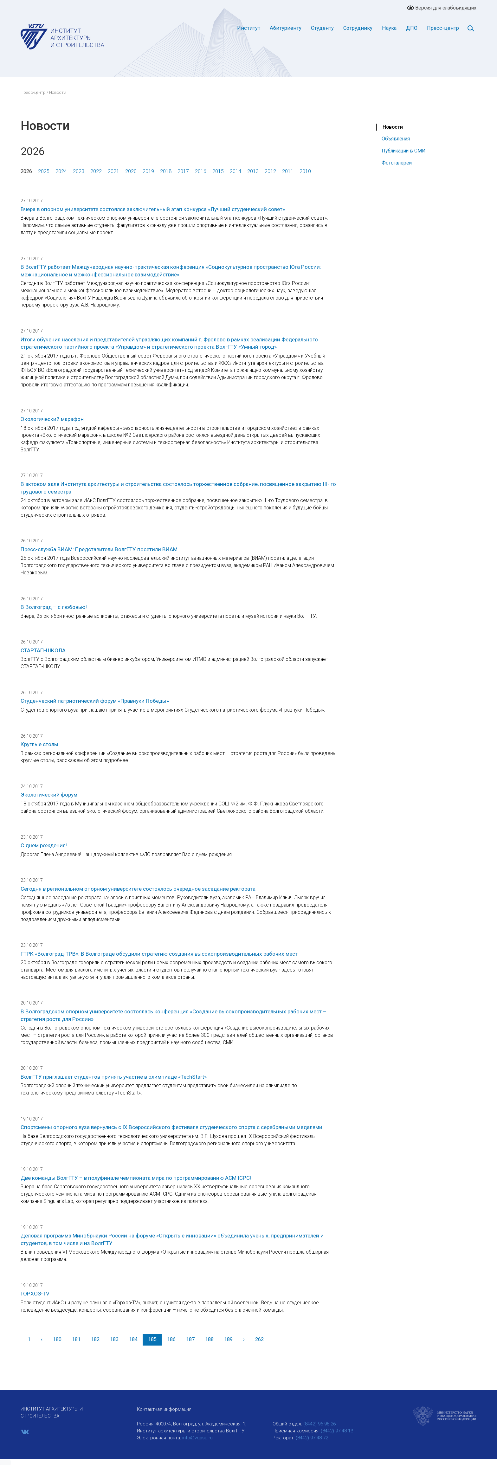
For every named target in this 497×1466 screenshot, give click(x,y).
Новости (393, 127)
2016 (200, 171)
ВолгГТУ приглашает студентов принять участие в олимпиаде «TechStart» (114, 1077)
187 (190, 1339)
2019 (148, 171)
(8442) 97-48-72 (312, 1438)
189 (228, 1339)
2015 (218, 171)
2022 (96, 171)
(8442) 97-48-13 (337, 1431)
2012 (270, 171)
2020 (131, 171)
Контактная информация (164, 1409)
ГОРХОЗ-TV (35, 1293)
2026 (26, 171)
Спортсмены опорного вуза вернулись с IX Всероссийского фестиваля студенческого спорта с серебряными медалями (171, 1127)
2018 (165, 171)
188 (209, 1339)
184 (133, 1339)
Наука (389, 28)
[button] (5, 1462)
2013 (253, 171)
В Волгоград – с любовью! (54, 607)
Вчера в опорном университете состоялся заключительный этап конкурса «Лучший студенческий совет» (153, 209)
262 (259, 1339)
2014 (235, 171)
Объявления (396, 139)
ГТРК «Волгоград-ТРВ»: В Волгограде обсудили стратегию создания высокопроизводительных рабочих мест (159, 954)
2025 (43, 171)
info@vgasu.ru (197, 1438)
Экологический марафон (52, 419)
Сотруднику (357, 28)
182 (95, 1339)
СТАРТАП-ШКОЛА (43, 650)
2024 (61, 171)
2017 (183, 171)
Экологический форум (49, 794)
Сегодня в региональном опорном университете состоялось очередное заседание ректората (138, 889)
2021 (113, 171)
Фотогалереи (397, 163)
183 (114, 1339)
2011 (288, 171)
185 (152, 1339)
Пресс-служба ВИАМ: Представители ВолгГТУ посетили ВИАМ (99, 549)
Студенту (322, 28)
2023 (78, 171)
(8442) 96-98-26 (319, 1424)
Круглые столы (39, 744)
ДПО (411, 28)
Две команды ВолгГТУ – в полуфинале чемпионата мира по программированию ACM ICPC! (136, 1178)
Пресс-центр (443, 28)
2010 (305, 171)
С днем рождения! (44, 845)
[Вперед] (244, 1340)
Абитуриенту (285, 28)
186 (171, 1339)
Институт (248, 28)
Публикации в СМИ (404, 151)
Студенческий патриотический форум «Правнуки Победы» (95, 701)
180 (57, 1339)
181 (76, 1339)
